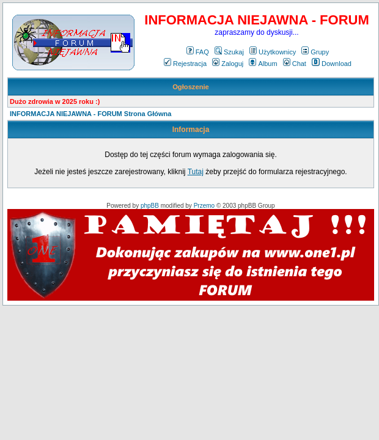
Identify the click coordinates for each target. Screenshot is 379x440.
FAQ (197, 52)
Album (263, 63)
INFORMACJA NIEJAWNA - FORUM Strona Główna (90, 113)
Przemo (204, 205)
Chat (294, 63)
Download (331, 63)
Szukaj (229, 52)
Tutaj (196, 171)
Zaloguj (227, 63)
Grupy (315, 52)
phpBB (150, 205)
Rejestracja (185, 63)
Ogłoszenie (191, 86)
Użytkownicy (272, 52)
